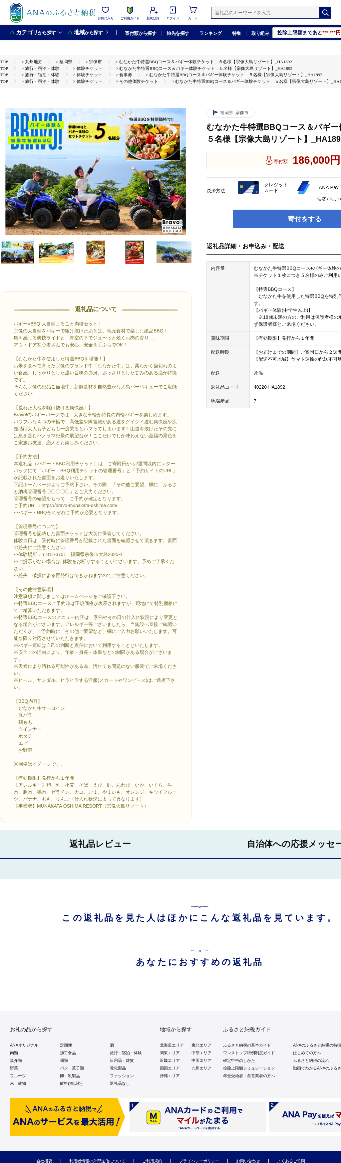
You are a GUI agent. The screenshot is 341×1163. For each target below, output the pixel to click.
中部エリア (201, 1053)
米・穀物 (18, 1083)
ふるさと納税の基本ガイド (247, 1045)
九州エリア (201, 1068)
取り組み (260, 33)
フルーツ (18, 1075)
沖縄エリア (170, 1075)
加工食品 (68, 1053)
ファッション (122, 1075)
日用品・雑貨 (122, 1060)
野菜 (14, 1068)
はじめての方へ (307, 1053)
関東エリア (170, 1053)
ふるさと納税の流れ (311, 1060)
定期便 (66, 1045)
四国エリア (170, 1068)
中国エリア (201, 1060)
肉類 (14, 1053)
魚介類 (16, 1060)
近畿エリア (170, 1060)
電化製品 (118, 1068)
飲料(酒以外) (71, 1083)
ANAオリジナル (24, 1045)
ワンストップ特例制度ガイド (249, 1053)
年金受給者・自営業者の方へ (249, 1075)
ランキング (210, 33)
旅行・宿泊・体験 (126, 1053)
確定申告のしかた (239, 1060)
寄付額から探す (140, 33)
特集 (236, 33)
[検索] (325, 13)
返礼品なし (120, 1083)
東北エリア (201, 1045)
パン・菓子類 (72, 1068)
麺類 (64, 1060)
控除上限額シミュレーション (249, 1068)
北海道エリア (172, 1045)
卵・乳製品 (70, 1075)
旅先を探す (178, 33)
